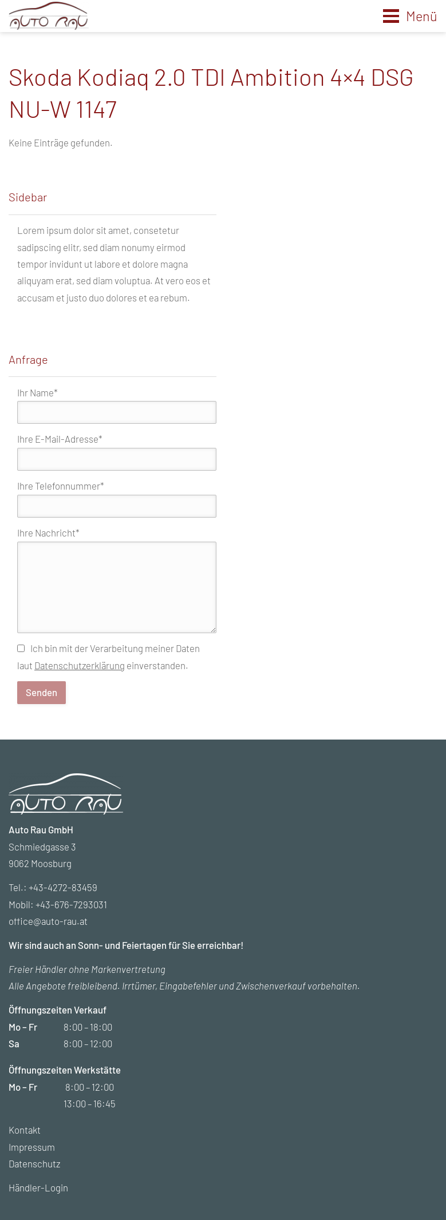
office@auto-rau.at (48, 921)
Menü (421, 15)
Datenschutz (34, 1163)
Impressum (32, 1147)
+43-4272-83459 (63, 887)
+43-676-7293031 (71, 904)
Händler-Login (38, 1187)
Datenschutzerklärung (79, 665)
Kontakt (25, 1129)
